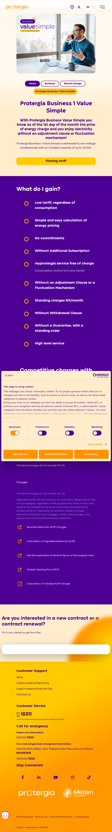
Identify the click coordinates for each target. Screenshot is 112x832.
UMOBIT (44, 827)
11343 (31, 759)
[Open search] (79, 7)
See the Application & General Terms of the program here (60, 555)
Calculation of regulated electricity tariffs (51, 541)
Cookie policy (74, 413)
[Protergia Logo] (17, 7)
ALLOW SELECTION (56, 454)
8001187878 (23, 753)
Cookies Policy (82, 817)
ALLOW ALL (91, 454)
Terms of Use (41, 817)
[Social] (23, 778)
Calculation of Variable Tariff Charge (48, 584)
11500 (30, 738)
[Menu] (102, 7)
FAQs (19, 677)
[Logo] (37, 793)
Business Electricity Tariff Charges (46, 527)
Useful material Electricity (32, 683)
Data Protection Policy (61, 817)
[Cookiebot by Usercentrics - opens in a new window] (95, 375)
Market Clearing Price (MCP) (43, 570)
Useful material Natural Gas (34, 689)
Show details (95, 444)
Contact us (23, 694)
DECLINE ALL (20, 454)
